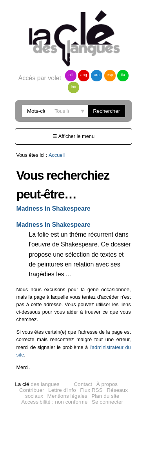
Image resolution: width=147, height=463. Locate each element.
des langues (37, 384)
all (71, 75)
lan (73, 87)
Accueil (57, 155)
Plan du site (105, 396)
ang (83, 75)
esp (110, 75)
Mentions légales (67, 396)
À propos (107, 384)
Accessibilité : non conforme (54, 402)
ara (97, 75)
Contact (83, 384)
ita (123, 75)
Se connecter (107, 402)
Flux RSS (91, 390)
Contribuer (31, 390)
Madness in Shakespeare (53, 208)
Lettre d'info (62, 390)
